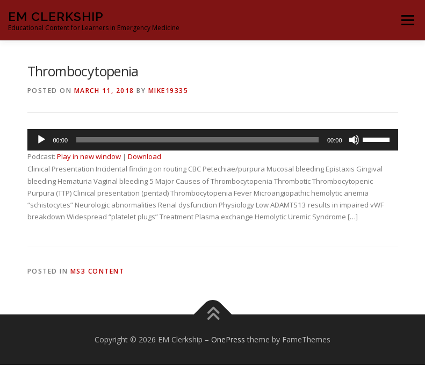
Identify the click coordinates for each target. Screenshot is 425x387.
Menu (407, 20)
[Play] (41, 139)
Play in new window (89, 156)
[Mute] (354, 139)
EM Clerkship (56, 16)
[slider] (197, 139)
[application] (212, 139)
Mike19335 (168, 90)
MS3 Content (97, 271)
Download (144, 156)
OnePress (228, 339)
